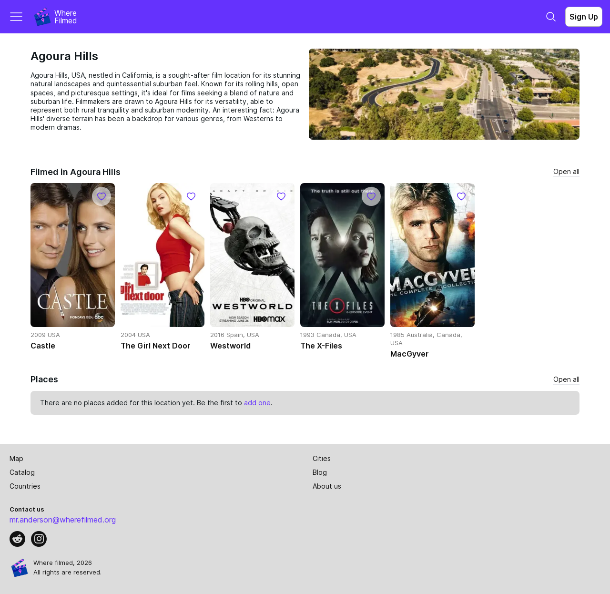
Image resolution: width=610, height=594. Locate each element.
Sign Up (583, 16)
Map (16, 458)
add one (257, 403)
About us (327, 486)
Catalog (22, 472)
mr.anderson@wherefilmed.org (63, 519)
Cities (322, 458)
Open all (566, 171)
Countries (25, 486)
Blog (320, 472)
